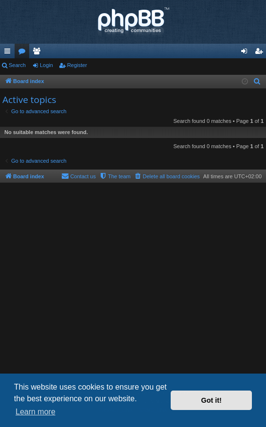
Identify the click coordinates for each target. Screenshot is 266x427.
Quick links (9, 53)
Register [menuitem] (261, 53)
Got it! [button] (211, 400)
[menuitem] (257, 81)
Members (38, 53)
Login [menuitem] (246, 53)
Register (77, 65)
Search (17, 65)
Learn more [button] (35, 412)
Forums (23, 53)
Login (46, 65)
